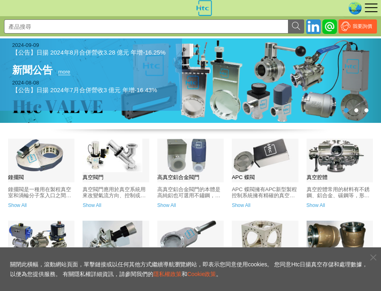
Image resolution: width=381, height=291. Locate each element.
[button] (352, 80)
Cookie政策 (201, 274)
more (64, 72)
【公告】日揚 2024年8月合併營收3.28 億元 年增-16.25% (88, 52)
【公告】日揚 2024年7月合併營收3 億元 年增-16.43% (84, 89)
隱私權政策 (167, 274)
